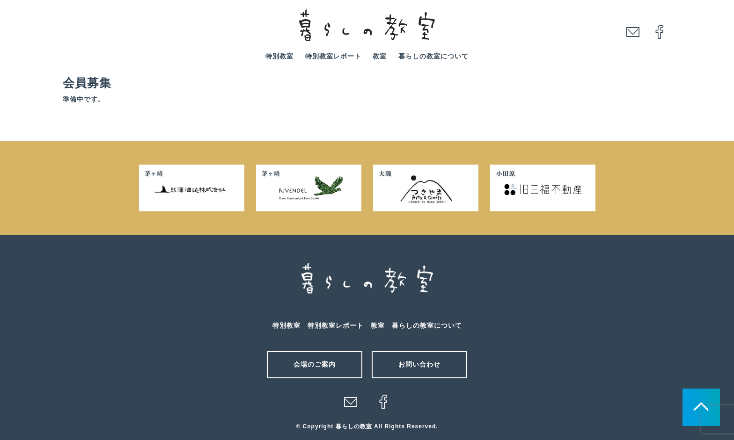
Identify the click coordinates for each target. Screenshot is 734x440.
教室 (380, 56)
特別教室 (279, 56)
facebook (659, 31)
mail (633, 31)
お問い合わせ (419, 364)
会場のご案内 (315, 364)
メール (350, 401)
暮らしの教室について (433, 56)
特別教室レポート (333, 56)
